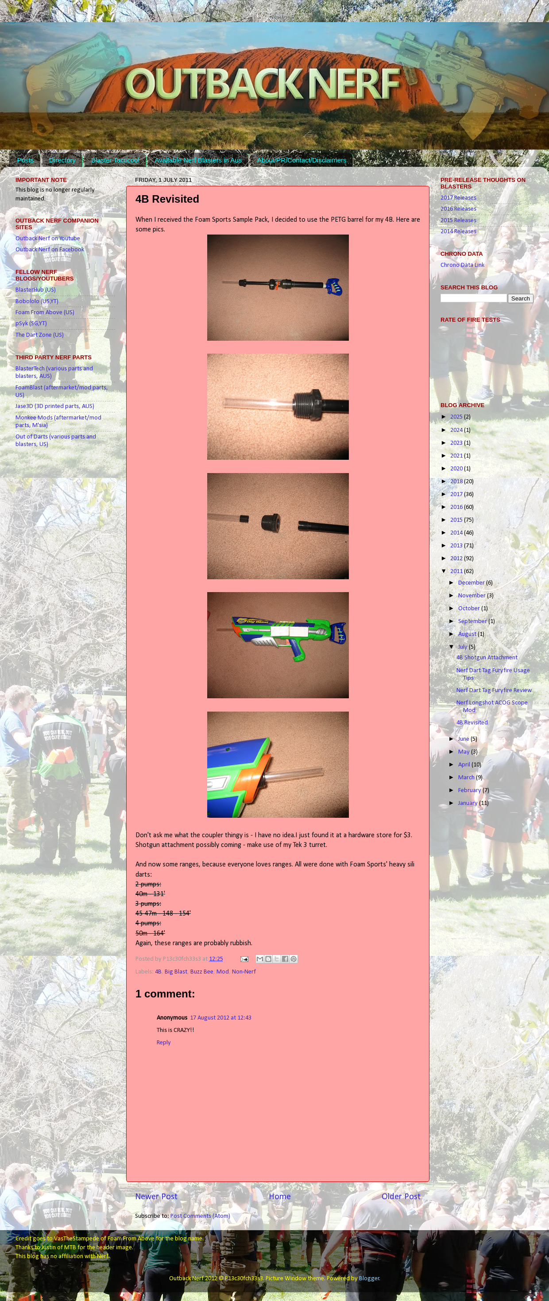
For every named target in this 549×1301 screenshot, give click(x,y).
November (472, 596)
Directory (62, 160)
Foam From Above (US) (44, 312)
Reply (164, 1042)
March (467, 777)
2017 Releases (458, 198)
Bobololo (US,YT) (36, 301)
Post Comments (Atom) (200, 1216)
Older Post (401, 1197)
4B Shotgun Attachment (487, 657)
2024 (457, 430)
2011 (457, 571)
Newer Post (156, 1197)
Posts (25, 160)
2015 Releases (458, 220)
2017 (457, 494)
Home (280, 1197)
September (473, 621)
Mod (223, 972)
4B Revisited (472, 723)
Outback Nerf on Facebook (49, 249)
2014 (457, 533)
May (464, 752)
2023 (457, 443)
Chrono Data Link (462, 265)
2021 (457, 456)
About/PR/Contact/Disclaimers (302, 160)
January (468, 803)
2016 (457, 507)
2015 (457, 520)
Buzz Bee (201, 972)
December (472, 583)
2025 (457, 417)
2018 (457, 481)
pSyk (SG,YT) (31, 323)
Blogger (369, 1278)
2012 (457, 558)
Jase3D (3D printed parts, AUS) (54, 406)
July (463, 647)
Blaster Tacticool (115, 160)
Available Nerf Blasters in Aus (198, 160)
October (469, 608)
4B (158, 972)
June (464, 739)
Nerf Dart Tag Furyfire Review (494, 690)
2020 (457, 469)
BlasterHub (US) (35, 290)
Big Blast (176, 972)
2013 (457, 546)
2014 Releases (458, 231)
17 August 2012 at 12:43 (220, 1018)
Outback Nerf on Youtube (47, 238)
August (468, 634)
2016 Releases (458, 209)
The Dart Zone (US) (39, 335)
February (470, 790)
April (465, 765)
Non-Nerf (244, 972)
